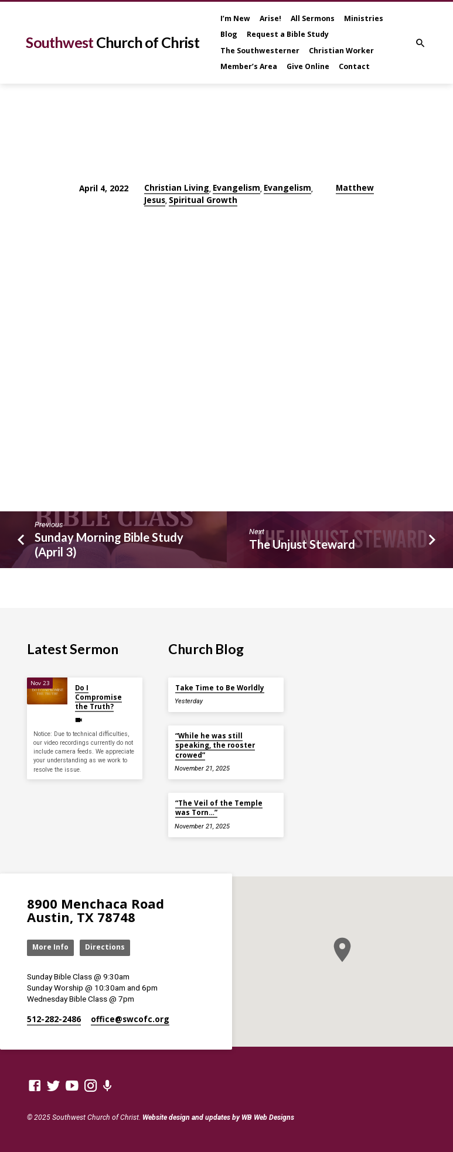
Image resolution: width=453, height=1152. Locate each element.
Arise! (270, 18)
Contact (354, 66)
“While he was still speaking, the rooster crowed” (215, 745)
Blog (228, 34)
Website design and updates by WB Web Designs (218, 1117)
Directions (107, 947)
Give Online (308, 66)
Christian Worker (341, 51)
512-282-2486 (54, 1018)
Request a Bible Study (288, 34)
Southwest (112, 42)
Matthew (355, 187)
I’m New (235, 18)
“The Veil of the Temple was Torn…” (219, 807)
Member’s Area (248, 66)
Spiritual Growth (203, 199)
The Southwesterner (259, 51)
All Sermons (313, 18)
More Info (51, 947)
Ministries (363, 18)
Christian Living (176, 187)
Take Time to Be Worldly (219, 687)
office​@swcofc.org (130, 1018)
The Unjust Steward (302, 544)
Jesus (154, 199)
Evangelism (236, 187)
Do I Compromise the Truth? (98, 697)
